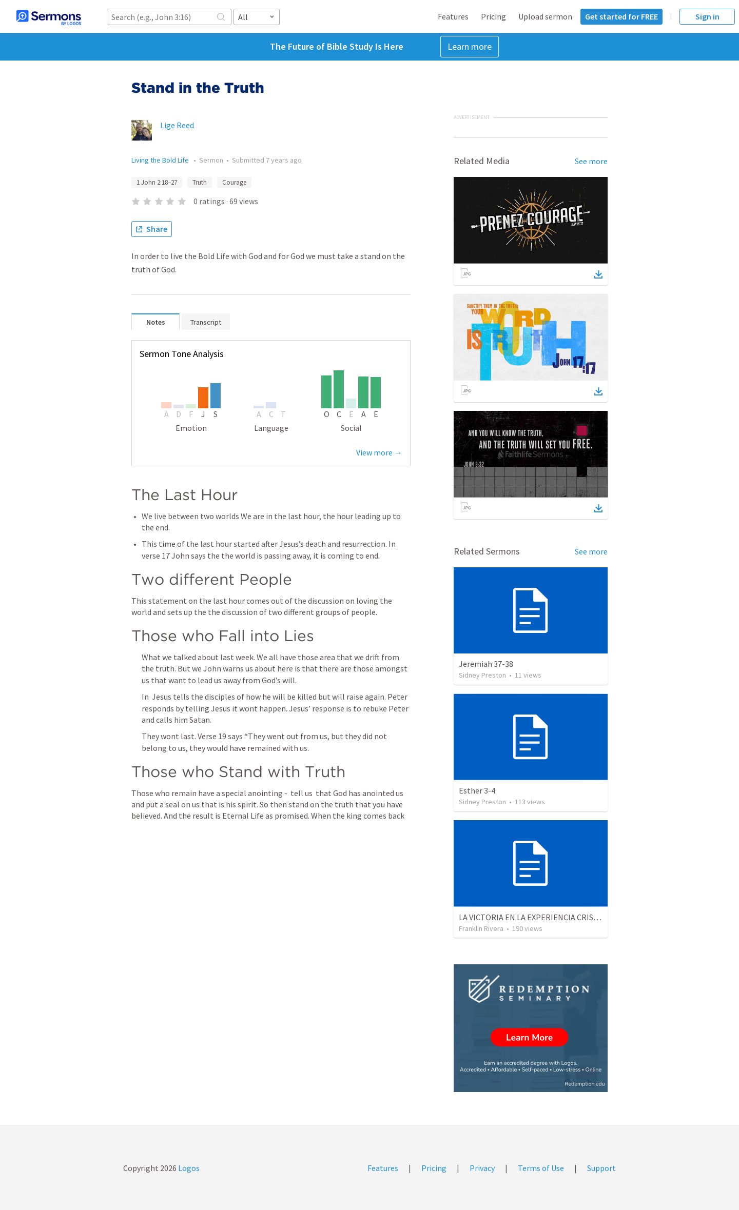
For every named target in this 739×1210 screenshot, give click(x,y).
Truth (199, 182)
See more (591, 161)
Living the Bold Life (160, 160)
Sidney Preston (482, 675)
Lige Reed (177, 125)
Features (453, 16)
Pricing (493, 16)
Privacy (482, 1168)
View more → (379, 452)
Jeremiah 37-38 (486, 664)
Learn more (470, 46)
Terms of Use (541, 1168)
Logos (188, 1168)
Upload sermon (545, 16)
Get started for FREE (621, 16)
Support (601, 1168)
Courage (234, 182)
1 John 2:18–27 (157, 182)
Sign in (707, 16)
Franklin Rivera (481, 928)
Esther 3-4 (477, 790)
